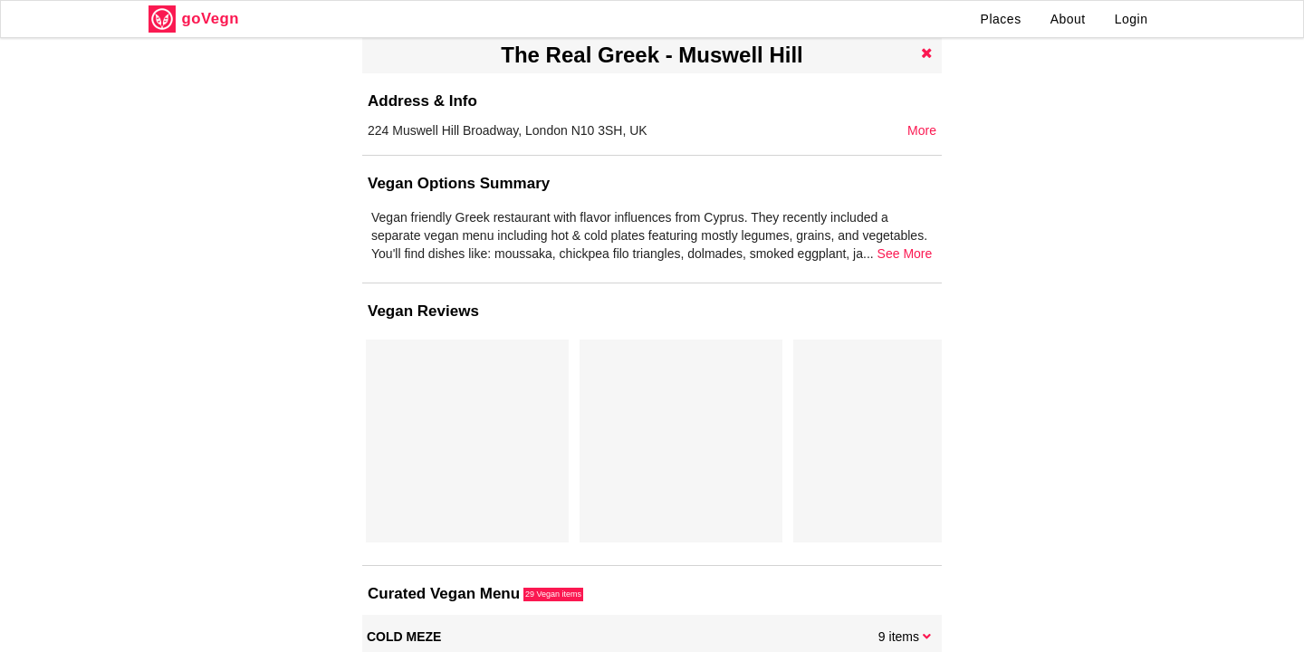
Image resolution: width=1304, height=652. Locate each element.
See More (905, 253)
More (921, 130)
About (1068, 19)
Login (1131, 19)
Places (1001, 19)
